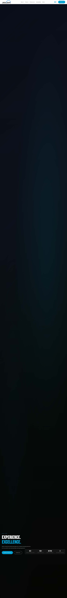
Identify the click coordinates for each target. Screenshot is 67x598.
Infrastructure (32, 2)
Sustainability (38, 2)
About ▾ (22, 2)
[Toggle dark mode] (55, 2)
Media (43, 2)
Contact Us (62, 2)
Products (26, 2)
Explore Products (7, 552)
